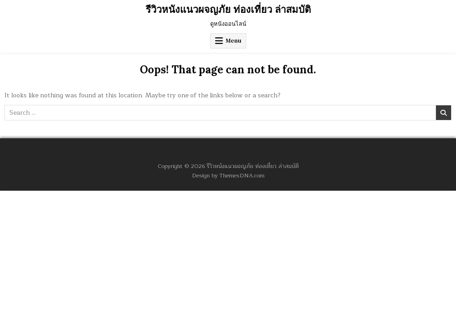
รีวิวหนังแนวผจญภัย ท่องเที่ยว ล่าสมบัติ (228, 9)
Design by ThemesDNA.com (228, 175)
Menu (233, 40)
